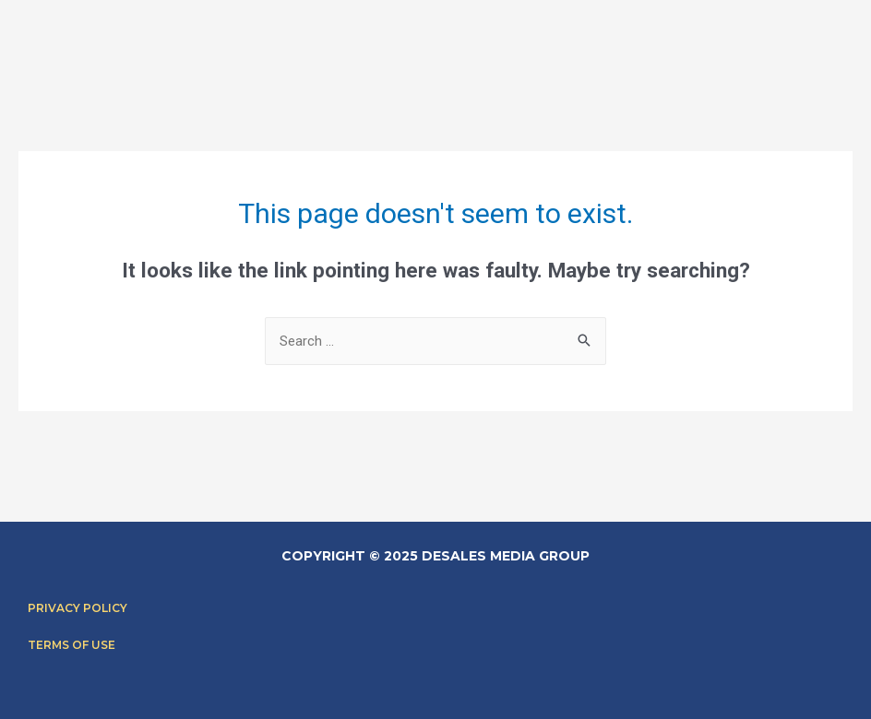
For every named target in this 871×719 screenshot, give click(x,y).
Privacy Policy (77, 608)
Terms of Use (71, 645)
